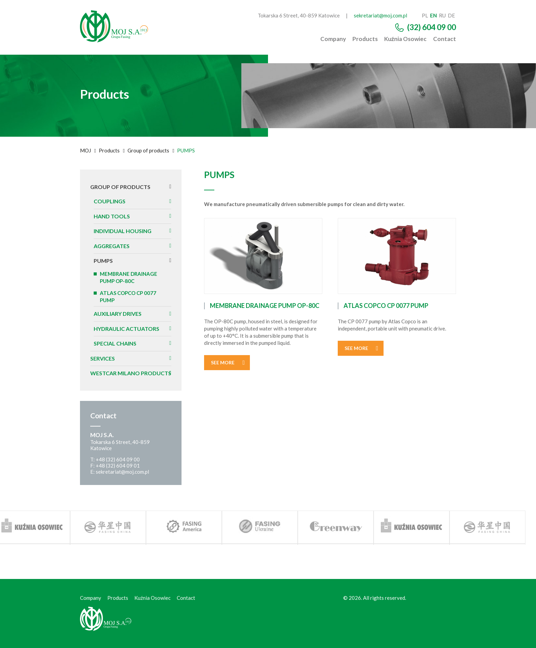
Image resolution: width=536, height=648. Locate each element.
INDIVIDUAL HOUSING (122, 231)
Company (333, 39)
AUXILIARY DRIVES (118, 313)
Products (365, 39)
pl (425, 15)
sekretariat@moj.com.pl (380, 15)
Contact (444, 39)
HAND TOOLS (112, 216)
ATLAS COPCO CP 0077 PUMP (128, 296)
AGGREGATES (112, 246)
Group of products (148, 150)
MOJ (85, 150)
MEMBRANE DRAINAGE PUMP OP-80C (128, 277)
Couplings (109, 201)
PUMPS (103, 260)
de (451, 15)
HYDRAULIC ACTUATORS (126, 328)
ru (442, 15)
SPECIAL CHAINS (115, 343)
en (433, 15)
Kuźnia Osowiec (405, 39)
